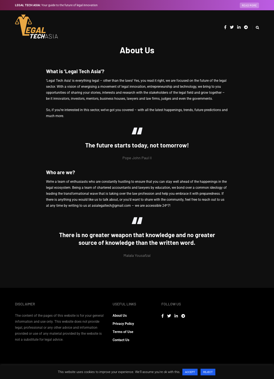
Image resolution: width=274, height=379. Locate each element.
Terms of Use (123, 332)
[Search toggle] (255, 27)
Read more (249, 5)
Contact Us (121, 340)
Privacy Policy (123, 324)
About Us (120, 316)
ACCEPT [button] (190, 372)
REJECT (208, 372)
